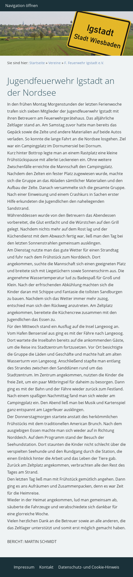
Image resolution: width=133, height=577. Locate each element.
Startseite (37, 63)
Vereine (54, 63)
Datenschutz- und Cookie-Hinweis (88, 567)
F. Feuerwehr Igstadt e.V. (84, 63)
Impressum (24, 567)
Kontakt (46, 567)
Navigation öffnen (21, 5)
